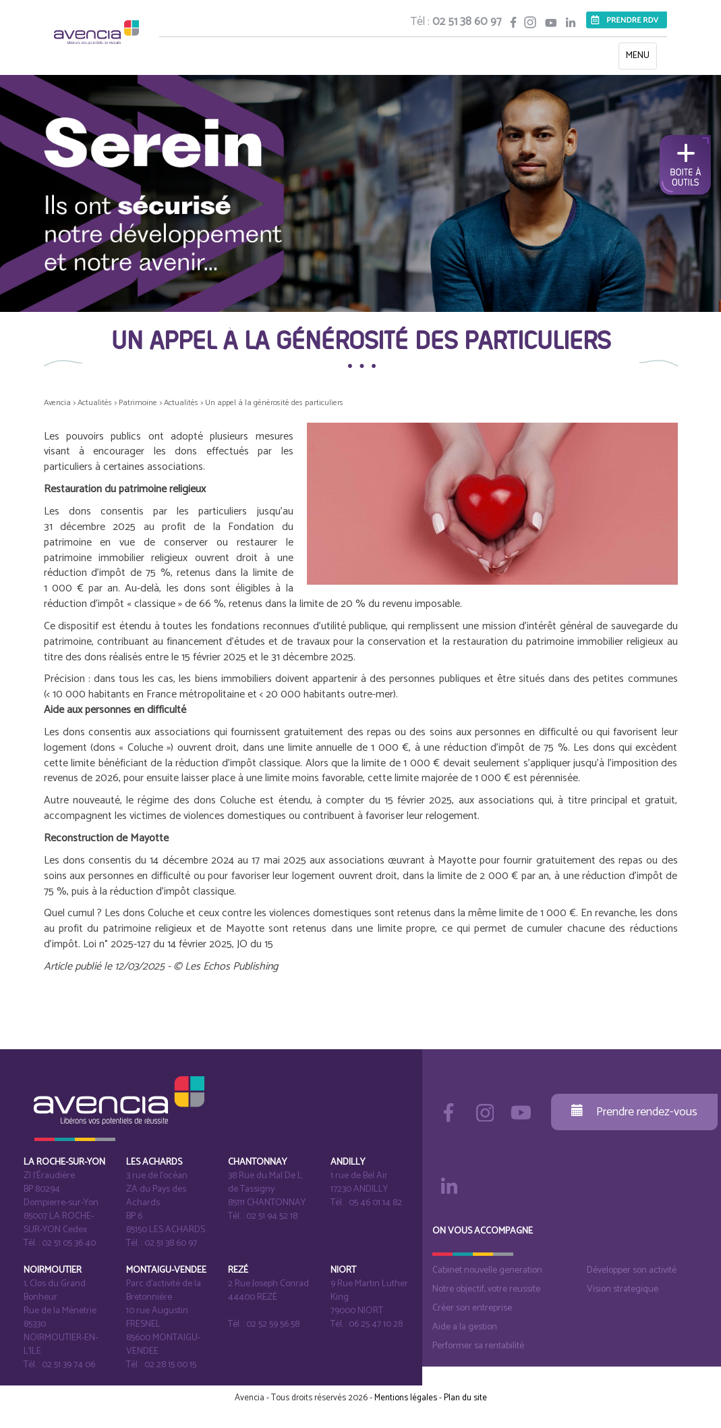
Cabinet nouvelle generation (487, 1270)
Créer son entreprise (472, 1308)
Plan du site (465, 1398)
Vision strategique (622, 1289)
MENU (641, 58)
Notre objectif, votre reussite (486, 1289)
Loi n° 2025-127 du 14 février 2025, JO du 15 (178, 944)
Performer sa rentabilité (478, 1346)
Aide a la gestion (464, 1327)
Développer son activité (631, 1270)
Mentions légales (405, 1398)
